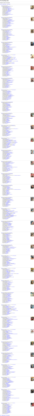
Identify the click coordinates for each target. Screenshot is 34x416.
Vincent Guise (12, 214)
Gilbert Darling (13, 329)
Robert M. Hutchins (13, 116)
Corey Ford (7, 383)
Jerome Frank (6, 331)
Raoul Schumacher (8, 385)
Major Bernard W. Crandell (7, 162)
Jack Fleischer (11, 247)
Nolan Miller (7, 237)
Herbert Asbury (16, 175)
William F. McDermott (12, 95)
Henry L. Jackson (9, 98)
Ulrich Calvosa (8, 272)
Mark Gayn (7, 127)
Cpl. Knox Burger (6, 114)
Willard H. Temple (9, 8)
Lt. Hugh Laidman (14, 255)
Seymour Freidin (14, 247)
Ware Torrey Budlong (9, 97)
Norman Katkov (7, 50)
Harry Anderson (7, 202)
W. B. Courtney (11, 68)
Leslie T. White (8, 157)
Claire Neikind (7, 299)
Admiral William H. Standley (9, 153)
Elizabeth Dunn (11, 69)
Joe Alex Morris (9, 257)
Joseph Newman (8, 201)
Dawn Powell (6, 83)
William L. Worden (8, 154)
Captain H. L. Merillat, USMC (9, 321)
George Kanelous (12, 63)
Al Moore (12, 270)
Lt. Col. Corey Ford (8, 248)
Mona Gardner (8, 239)
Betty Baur (7, 392)
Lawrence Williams (9, 96)
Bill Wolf (8, 9)
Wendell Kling (15, 141)
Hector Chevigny (8, 274)
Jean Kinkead (9, 22)
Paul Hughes (7, 181)
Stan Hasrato (11, 199)
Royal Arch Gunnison (9, 10)
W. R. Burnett (10, 179)
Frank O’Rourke (7, 130)
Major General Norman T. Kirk (9, 188)
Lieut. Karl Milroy (11, 292)
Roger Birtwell (7, 190)
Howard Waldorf (6, 246)
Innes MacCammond (9, 25)
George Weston (7, 63)
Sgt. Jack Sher (9, 397)
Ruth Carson (9, 146)
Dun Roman (14, 144)
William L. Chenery (16, 128)
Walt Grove (7, 205)
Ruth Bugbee (7, 38)
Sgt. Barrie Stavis (9, 275)
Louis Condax (14, 389)
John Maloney (10, 7)
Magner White (7, 155)
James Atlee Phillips (7, 163)
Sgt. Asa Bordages (9, 91)
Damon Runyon (7, 210)
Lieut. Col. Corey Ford (11, 319)
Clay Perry (8, 360)
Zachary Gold (6, 13)
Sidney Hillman (9, 308)
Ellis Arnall (9, 200)
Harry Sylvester (6, 369)
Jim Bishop (7, 261)
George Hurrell (14, 208)
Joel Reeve (7, 270)
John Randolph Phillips (10, 82)
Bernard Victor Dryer (9, 380)
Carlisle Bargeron (8, 411)
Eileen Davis (8, 62)
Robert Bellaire (7, 133)
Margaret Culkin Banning (11, 368)
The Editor (6, 15)
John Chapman (9, 70)
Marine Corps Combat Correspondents (11, 20)
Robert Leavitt (13, 125)
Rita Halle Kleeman (8, 262)
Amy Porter (7, 39)
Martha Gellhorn (9, 298)
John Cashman (7, 347)
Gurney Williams (6, 269)
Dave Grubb (8, 144)
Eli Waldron (7, 332)
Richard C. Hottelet (9, 57)
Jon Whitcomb (15, 140)
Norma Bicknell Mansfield (8, 141)
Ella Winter (8, 117)
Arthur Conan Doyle (12, 263)
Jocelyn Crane (11, 382)
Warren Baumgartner (13, 271)
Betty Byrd (9, 346)
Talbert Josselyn (8, 170)
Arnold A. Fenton (7, 358)
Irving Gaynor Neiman (11, 21)
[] (7, 5)
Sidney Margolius (8, 165)
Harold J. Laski (9, 297)
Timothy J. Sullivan (8, 131)
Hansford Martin (8, 309)
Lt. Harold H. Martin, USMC (7, 198)
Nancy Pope (7, 12)
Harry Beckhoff (13, 210)
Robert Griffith (6, 234)
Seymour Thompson (10, 173)
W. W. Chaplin (8, 251)
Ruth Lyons (8, 47)
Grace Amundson (6, 361)
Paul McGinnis (6, 43)
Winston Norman (7, 158)
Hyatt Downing (8, 349)
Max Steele (7, 373)
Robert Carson (9, 140)
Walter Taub (8, 164)
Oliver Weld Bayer (9, 412)
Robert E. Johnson (8, 109)
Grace (8, 23)
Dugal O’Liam (10, 33)
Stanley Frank (9, 311)
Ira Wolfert (9, 295)
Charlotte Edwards (10, 223)
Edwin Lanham (8, 143)
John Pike (15, 215)
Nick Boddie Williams (8, 105)
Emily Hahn (7, 59)
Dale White (6, 129)
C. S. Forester (7, 252)
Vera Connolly (10, 60)
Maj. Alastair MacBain (12, 248)
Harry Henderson (10, 35)
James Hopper (10, 44)
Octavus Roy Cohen (10, 14)
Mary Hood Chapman (8, 204)
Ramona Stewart (9, 406)
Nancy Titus (8, 398)
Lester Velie (10, 294)
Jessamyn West (8, 192)
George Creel (6, 26)
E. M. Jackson (10, 29)
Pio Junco (14, 309)
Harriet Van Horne (8, 336)
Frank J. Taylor (8, 74)
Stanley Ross (9, 32)
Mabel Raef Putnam (8, 250)
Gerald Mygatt (8, 193)
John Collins (12, 59)
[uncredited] (8, 217)
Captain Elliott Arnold (12, 162)
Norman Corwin (8, 104)
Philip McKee (6, 222)
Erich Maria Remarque (10, 282)
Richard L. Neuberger (11, 366)
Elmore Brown (13, 62)
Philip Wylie (9, 176)
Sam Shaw (13, 35)
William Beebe (8, 382)
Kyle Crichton (8, 357)
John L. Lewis (10, 56)
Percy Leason (13, 215)
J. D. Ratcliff (6, 45)
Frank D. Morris (11, 226)
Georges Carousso (7, 73)
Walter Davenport (9, 93)
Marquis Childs (8, 238)
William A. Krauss (9, 156)
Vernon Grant (10, 17)
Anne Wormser (8, 115)
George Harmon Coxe (10, 118)
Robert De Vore (6, 79)
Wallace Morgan (14, 143)
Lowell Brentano (7, 119)
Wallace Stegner (9, 224)
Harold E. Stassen (9, 31)
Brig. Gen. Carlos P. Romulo (9, 343)
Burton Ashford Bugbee (9, 11)
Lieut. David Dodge (7, 323)
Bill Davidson (6, 103)
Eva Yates (9, 177)
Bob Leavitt (10, 66)
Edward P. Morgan (9, 394)
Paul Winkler (8, 379)
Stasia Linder (7, 307)
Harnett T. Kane (9, 61)
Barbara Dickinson (9, 300)
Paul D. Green (8, 180)
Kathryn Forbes (7, 285)
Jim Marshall (8, 46)
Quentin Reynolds (8, 58)
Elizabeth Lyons (6, 86)
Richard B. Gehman (8, 37)
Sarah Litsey (8, 259)
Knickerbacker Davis (11, 23)
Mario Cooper (16, 142)
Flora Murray (8, 85)
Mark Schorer (8, 287)
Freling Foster (8, 6)
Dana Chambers (10, 34)
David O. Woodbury (8, 24)
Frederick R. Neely (6, 139)
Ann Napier (7, 81)
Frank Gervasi (10, 106)
